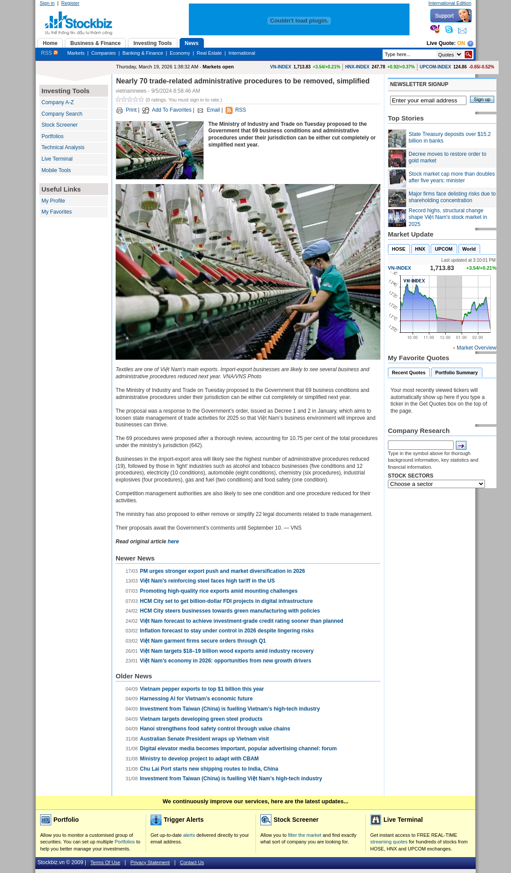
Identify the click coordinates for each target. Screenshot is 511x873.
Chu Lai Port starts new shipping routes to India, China (209, 769)
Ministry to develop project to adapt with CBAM (199, 759)
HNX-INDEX (357, 66)
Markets (75, 53)
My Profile (53, 201)
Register (70, 3)
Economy (180, 53)
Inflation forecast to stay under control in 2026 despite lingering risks (227, 631)
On (461, 43)
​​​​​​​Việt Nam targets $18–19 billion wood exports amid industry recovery (227, 651)
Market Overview (476, 348)
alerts (189, 835)
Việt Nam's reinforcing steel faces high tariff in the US (207, 581)
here (173, 541)
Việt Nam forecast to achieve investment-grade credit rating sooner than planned (241, 621)
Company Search (62, 114)
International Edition (449, 3)
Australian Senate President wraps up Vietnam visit (204, 739)
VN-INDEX (280, 66)
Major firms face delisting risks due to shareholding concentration (452, 197)
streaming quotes (388, 841)
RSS (49, 53)
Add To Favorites (172, 110)
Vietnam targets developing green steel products (201, 719)
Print (131, 110)
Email (213, 110)
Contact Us (192, 862)
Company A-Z (57, 102)
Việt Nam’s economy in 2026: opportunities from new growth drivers (225, 661)
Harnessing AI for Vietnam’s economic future (196, 699)
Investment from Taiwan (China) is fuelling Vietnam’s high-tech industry (230, 709)
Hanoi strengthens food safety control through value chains (215, 729)
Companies (103, 53)
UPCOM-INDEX (435, 66)
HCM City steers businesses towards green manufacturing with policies (230, 611)
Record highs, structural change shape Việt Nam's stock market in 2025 (448, 217)
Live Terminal (56, 159)
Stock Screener (59, 125)
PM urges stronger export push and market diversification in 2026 (222, 571)
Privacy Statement (149, 862)
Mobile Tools (56, 170)
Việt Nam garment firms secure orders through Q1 (203, 641)
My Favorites (56, 212)
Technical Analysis (62, 147)
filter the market (304, 835)
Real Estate (209, 53)
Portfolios (52, 136)
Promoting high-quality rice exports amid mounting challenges (218, 591)
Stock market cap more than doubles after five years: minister (452, 177)
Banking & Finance (142, 53)
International (242, 53)
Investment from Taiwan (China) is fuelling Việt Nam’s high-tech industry (231, 778)
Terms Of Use (105, 862)
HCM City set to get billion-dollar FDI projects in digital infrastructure (226, 601)
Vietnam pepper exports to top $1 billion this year (202, 689)
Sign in (47, 3)
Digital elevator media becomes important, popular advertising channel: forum (238, 748)
